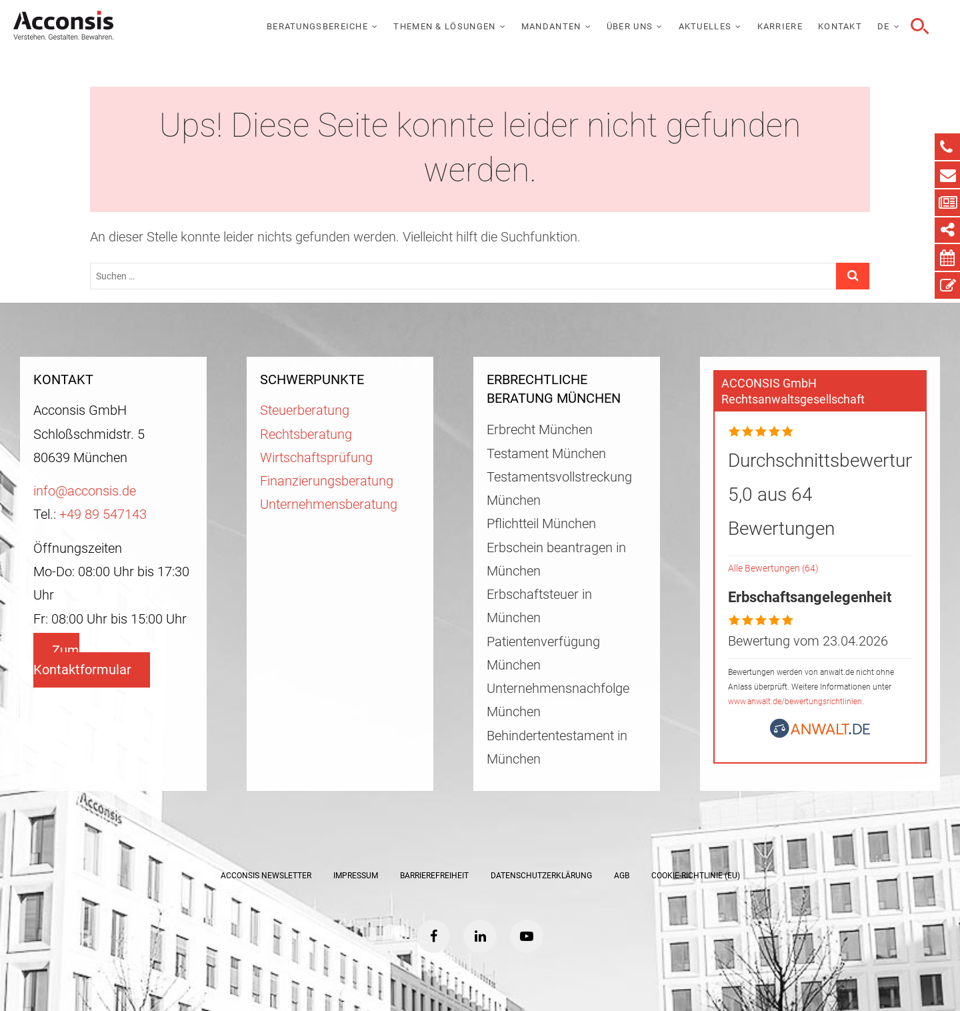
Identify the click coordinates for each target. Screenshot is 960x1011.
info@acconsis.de (84, 491)
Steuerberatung (304, 410)
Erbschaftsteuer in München (539, 606)
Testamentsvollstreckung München (559, 488)
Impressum (355, 875)
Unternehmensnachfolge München (558, 700)
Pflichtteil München (541, 524)
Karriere (780, 26)
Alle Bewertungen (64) (773, 568)
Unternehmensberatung (328, 504)
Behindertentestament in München (557, 747)
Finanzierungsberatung (326, 481)
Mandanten (551, 26)
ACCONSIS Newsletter (266, 875)
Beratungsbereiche (317, 26)
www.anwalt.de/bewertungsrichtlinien (795, 701)
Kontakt (840, 26)
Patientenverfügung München (543, 653)
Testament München (546, 453)
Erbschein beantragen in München (556, 559)
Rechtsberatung (306, 434)
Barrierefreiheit (434, 875)
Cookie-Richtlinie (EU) (695, 875)
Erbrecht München (540, 429)
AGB (621, 875)
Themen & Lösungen (444, 26)
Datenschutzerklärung (541, 875)
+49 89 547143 (103, 514)
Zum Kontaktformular (82, 660)
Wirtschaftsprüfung (316, 457)
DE (883, 26)
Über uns (630, 26)
